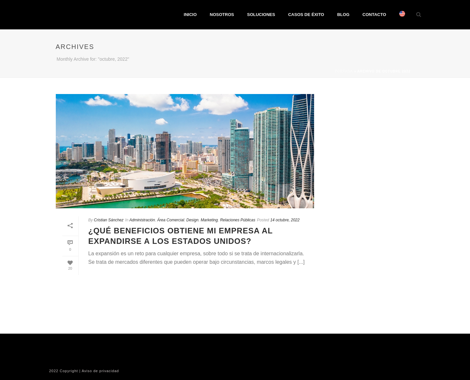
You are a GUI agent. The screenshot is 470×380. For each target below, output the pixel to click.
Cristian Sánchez (109, 220)
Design (192, 220)
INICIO (190, 14)
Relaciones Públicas (237, 220)
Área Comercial (170, 220)
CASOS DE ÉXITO (306, 14)
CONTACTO (374, 14)
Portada (344, 71)
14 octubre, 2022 (284, 220)
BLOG (343, 14)
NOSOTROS (222, 14)
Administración (142, 220)
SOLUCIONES (261, 14)
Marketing (209, 220)
